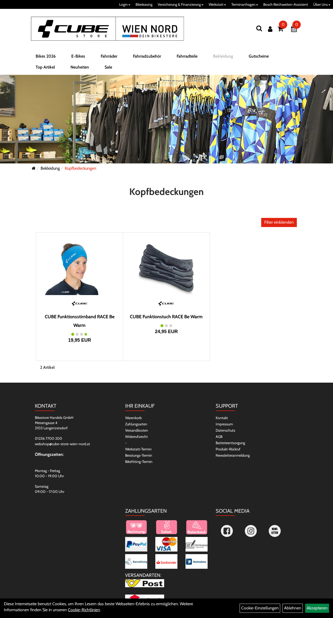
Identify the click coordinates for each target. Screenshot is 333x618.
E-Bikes (78, 58)
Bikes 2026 (46, 58)
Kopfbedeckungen (80, 168)
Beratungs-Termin (138, 455)
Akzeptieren (317, 607)
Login (124, 4)
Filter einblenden (279, 222)
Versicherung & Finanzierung (180, 4)
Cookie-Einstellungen (260, 607)
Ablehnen (292, 607)
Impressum (224, 424)
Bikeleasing (144, 4)
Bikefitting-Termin (138, 461)
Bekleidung (223, 58)
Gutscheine (259, 58)
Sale (108, 69)
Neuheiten (80, 69)
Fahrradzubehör (147, 58)
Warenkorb (133, 417)
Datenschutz (225, 430)
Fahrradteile (187, 58)
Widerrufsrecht (136, 436)
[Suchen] (259, 28)
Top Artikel (45, 69)
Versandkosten (136, 430)
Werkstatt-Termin (138, 449)
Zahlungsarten (136, 424)
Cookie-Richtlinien (84, 609)
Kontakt (222, 417)
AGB (219, 436)
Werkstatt (217, 4)
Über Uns (321, 4)
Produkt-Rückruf (228, 449)
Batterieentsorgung (230, 442)
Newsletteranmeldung (233, 455)
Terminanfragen (244, 4)
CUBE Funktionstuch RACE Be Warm (166, 317)
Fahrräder (109, 58)
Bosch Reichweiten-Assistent (285, 4)
